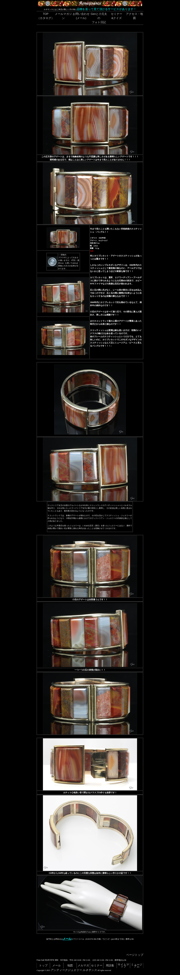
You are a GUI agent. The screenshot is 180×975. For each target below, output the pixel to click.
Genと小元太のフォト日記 (99, 18)
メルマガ (83, 965)
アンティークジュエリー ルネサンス (74, 970)
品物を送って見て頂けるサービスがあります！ (106, 9)
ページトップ (134, 954)
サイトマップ (123, 965)
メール (67, 938)
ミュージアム (136, 965)
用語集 (110, 965)
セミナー (96, 965)
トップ (43, 965)
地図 (70, 965)
